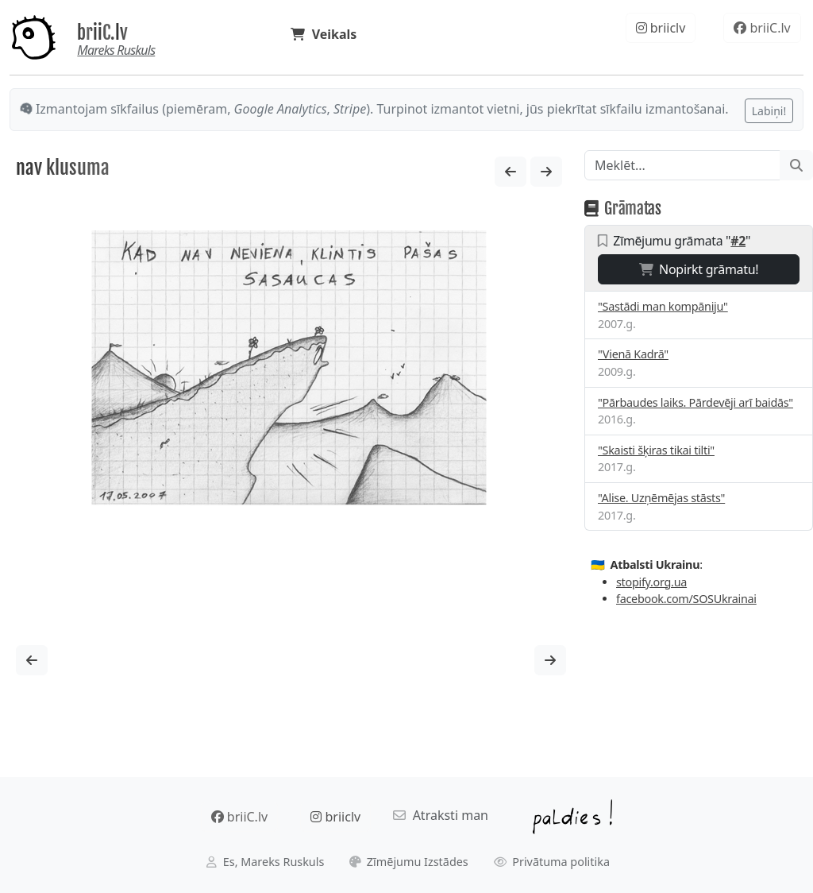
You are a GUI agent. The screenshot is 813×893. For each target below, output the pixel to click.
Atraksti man (440, 815)
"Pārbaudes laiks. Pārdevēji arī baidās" (695, 402)
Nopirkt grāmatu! (699, 269)
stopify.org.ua (651, 582)
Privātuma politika (552, 861)
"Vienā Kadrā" (633, 353)
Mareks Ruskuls (116, 50)
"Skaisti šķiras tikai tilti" (656, 450)
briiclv (661, 28)
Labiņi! (769, 110)
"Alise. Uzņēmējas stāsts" (661, 497)
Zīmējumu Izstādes (408, 861)
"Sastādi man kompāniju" (663, 306)
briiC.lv (102, 32)
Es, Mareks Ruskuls (265, 861)
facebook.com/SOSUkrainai (686, 598)
